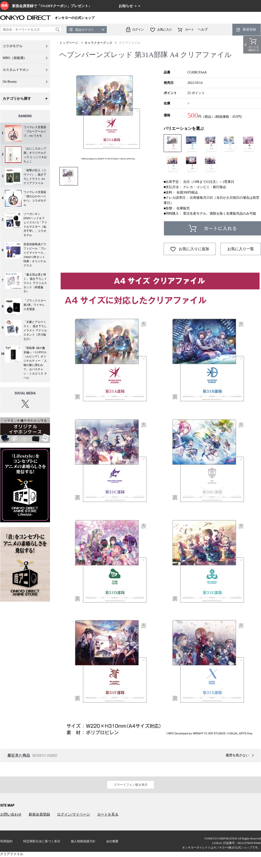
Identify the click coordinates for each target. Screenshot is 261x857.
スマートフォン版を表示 (131, 784)
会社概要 (112, 841)
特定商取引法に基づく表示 (41, 841)
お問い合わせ (11, 814)
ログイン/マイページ (73, 814)
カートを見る (107, 814)
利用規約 (6, 841)
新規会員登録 (39, 814)
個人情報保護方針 (83, 841)
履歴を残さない (237, 755)
